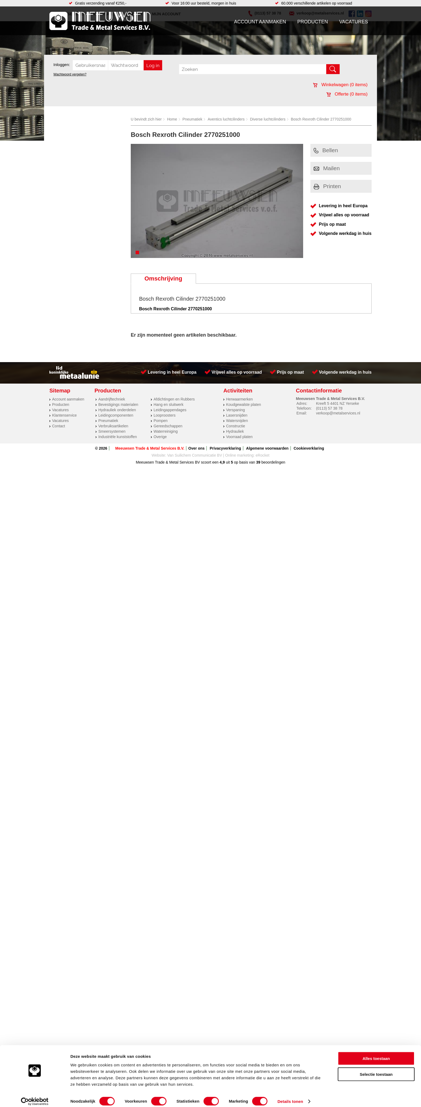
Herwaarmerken (239, 399)
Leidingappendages (170, 410)
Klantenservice (64, 415)
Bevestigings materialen (118, 404)
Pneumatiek (192, 119)
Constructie (235, 426)
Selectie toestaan (376, 1069)
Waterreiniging (166, 431)
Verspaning (235, 410)
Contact (58, 426)
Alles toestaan (376, 1053)
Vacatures (353, 21)
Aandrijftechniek (111, 399)
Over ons (196, 448)
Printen (327, 186)
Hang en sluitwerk (168, 404)
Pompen (161, 420)
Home (172, 119)
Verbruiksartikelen (113, 426)
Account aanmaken (260, 21)
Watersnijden (237, 420)
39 (258, 462)
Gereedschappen (168, 426)
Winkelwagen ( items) (340, 84)
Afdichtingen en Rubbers (174, 399)
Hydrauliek (235, 431)
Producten (312, 21)
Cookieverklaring (308, 448)
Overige (160, 437)
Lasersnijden (236, 415)
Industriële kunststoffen (117, 437)
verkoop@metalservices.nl (338, 413)
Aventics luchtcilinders (226, 119)
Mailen (327, 168)
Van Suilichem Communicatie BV (194, 455)
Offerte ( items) (347, 94)
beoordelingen (272, 462)
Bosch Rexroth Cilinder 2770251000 (321, 119)
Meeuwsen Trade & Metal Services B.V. (149, 448)
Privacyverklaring (225, 448)
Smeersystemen (111, 431)
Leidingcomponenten (115, 415)
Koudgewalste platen (243, 404)
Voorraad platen (239, 437)
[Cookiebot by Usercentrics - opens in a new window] (34, 1097)
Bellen (326, 150)
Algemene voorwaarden (267, 448)
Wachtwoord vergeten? (69, 74)
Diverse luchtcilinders (267, 119)
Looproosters (165, 415)
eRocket (262, 455)
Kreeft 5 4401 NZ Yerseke (337, 403)
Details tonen (290, 1096)
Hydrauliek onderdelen (117, 410)
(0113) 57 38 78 (329, 408)
